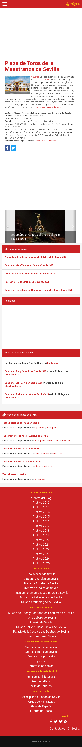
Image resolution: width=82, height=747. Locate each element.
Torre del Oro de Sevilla (41, 617)
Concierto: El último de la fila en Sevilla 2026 (27, 394)
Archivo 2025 (41, 563)
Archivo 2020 (41, 540)
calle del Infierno (41, 686)
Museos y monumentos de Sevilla (47, 107)
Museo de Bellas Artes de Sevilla (41, 597)
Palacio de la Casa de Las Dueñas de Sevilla (41, 631)
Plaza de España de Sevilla (41, 583)
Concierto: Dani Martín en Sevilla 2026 (23, 383)
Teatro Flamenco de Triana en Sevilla (20, 423)
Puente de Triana (41, 711)
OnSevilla (35, 77)
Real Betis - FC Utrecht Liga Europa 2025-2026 (27, 282)
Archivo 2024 (41, 558)
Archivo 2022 (41, 549)
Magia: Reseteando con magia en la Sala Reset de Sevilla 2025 (35, 257)
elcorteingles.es (41, 453)
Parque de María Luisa (41, 701)
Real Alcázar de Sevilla (41, 574)
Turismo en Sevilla (45, 636)
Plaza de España (41, 706)
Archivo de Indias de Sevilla (41, 588)
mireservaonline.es (43, 466)
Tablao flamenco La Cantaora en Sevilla (21, 461)
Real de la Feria (41, 681)
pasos (41, 661)
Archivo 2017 (41, 525)
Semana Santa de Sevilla (41, 647)
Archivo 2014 (41, 512)
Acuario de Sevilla (41, 622)
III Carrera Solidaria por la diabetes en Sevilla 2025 (30, 273)
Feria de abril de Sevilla (41, 676)
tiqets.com (39, 427)
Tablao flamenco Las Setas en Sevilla (20, 448)
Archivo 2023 (41, 553)
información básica (41, 666)
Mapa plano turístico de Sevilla (41, 697)
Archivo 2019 (41, 535)
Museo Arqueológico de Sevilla (41, 602)
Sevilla (47, 80)
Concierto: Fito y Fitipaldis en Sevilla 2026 (25, 371)
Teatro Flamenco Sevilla (14, 474)
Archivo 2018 (41, 530)
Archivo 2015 (41, 516)
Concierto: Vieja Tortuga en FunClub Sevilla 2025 (29, 265)
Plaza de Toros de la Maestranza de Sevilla (32, 66)
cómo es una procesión (41, 656)
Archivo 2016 (41, 521)
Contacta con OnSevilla (65, 728)
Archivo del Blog (41, 498)
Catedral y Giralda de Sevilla (41, 578)
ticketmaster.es (12, 374)
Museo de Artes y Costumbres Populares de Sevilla (41, 613)
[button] (6, 226)
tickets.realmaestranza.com (46, 141)
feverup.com (52, 427)
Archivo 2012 (41, 502)
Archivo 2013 (41, 507)
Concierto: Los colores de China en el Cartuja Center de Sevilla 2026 (38, 290)
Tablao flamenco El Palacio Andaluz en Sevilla (25, 436)
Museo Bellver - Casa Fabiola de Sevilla (41, 627)
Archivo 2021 (41, 544)
